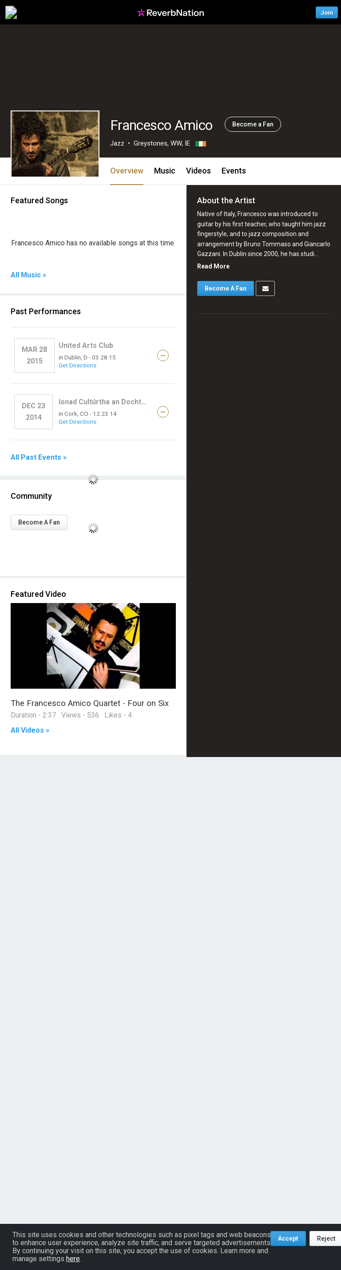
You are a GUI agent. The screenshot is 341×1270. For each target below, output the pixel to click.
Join (327, 12)
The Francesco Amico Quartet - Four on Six (90, 703)
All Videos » (30, 730)
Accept (288, 1238)
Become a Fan (253, 124)
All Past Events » (39, 457)
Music (164, 170)
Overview (126, 170)
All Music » (28, 275)
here (73, 1258)
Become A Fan (39, 522)
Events (234, 170)
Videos (198, 170)
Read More (213, 266)
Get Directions (77, 365)
